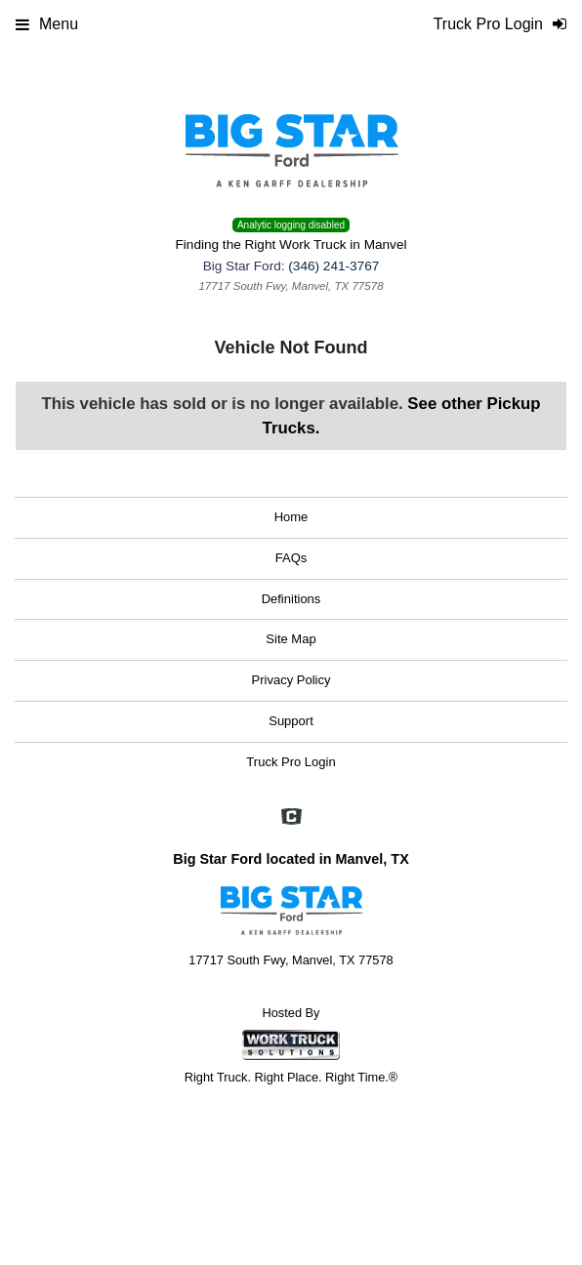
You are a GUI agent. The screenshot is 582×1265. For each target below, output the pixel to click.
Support (291, 721)
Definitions (291, 599)
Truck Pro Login (290, 762)
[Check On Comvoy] (291, 818)
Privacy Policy (291, 680)
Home (291, 517)
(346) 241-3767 (333, 266)
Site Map (290, 639)
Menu (47, 24)
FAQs (291, 558)
